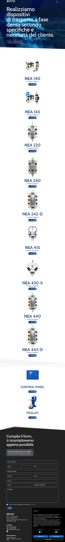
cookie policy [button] (43, 518)
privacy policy (33, 504)
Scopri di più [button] (48, 539)
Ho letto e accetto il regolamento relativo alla (22, 504)
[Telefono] (19, 476)
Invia (9, 508)
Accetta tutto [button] (56, 536)
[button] (63, 510)
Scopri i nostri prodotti (14, 42)
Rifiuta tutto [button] (40, 536)
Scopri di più (32, 84)
